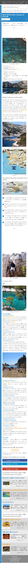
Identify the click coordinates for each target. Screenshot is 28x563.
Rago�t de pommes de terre (11, 519)
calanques (8, 382)
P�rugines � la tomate (10, 532)
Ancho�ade (6, 544)
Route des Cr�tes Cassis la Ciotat (13, 478)
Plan (18, 561)
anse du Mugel (18, 428)
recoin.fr (15, 557)
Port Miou (12, 322)
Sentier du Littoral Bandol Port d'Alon (14, 490)
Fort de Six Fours (8, 502)
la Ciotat (14, 426)
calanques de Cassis (10, 317)
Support (15, 561)
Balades (12, 560)
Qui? (11, 561)
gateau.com (17, 558)
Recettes (17, 560)
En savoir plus (20, 3)
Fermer (26, 3)
